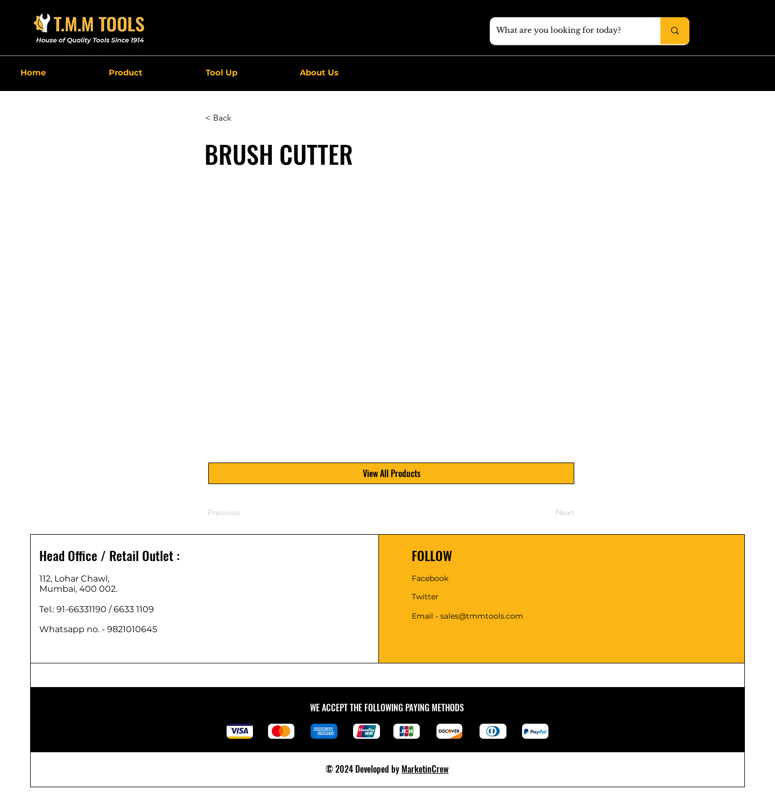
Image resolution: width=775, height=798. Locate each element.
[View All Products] (391, 473)
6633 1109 (136, 609)
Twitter (425, 596)
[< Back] (240, 118)
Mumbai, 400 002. (78, 589)
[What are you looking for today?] (567, 30)
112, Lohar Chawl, (74, 578)
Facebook (430, 578)
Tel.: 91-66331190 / (76, 609)
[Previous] (243, 512)
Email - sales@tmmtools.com (467, 616)
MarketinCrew (424, 768)
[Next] (547, 512)
